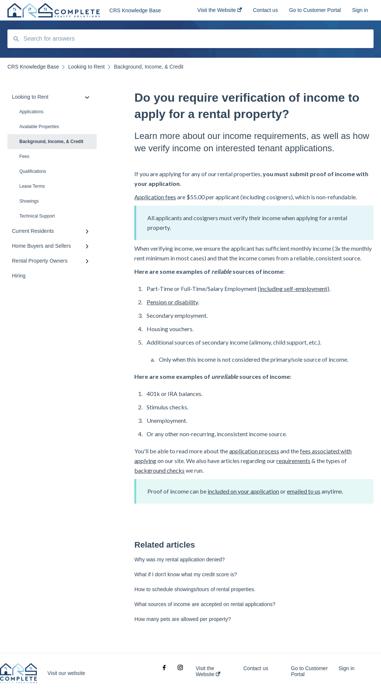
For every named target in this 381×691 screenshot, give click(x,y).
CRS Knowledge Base (135, 10)
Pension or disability (172, 301)
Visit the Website (208, 671)
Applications (31, 111)
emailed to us (303, 491)
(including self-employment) (293, 288)
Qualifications (32, 171)
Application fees (155, 196)
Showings (29, 201)
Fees (24, 156)
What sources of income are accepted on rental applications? (204, 604)
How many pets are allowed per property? (182, 619)
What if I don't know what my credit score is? (185, 574)
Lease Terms (32, 186)
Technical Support (37, 216)
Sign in (347, 668)
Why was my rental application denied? (179, 559)
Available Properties (39, 126)
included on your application (243, 491)
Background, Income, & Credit (51, 141)
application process (254, 450)
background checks (159, 470)
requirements (293, 460)
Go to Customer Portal (309, 671)
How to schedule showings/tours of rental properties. (194, 589)
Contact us (255, 668)
